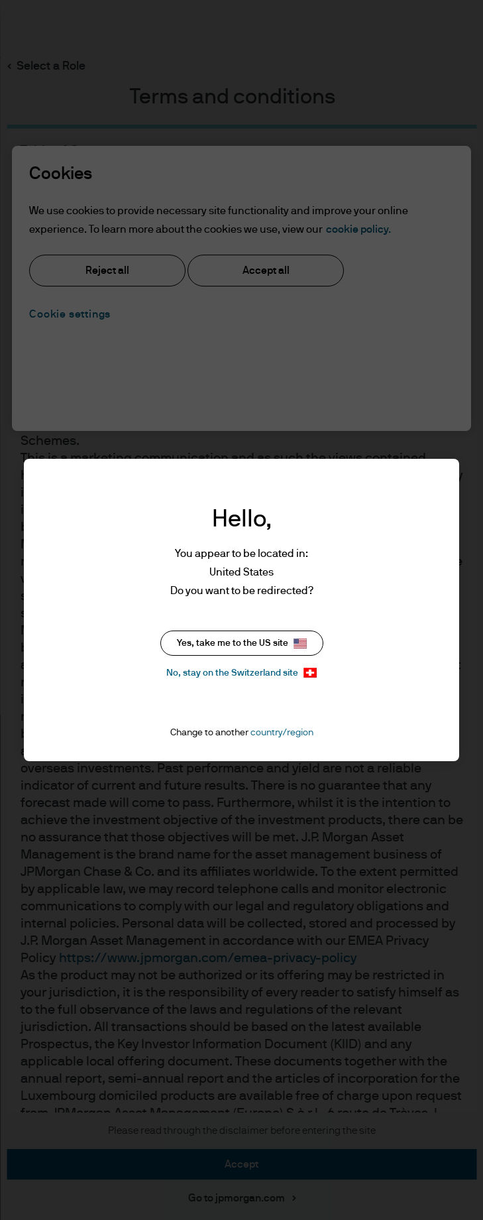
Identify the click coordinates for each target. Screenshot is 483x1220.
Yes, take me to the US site (242, 643)
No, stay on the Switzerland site (241, 673)
